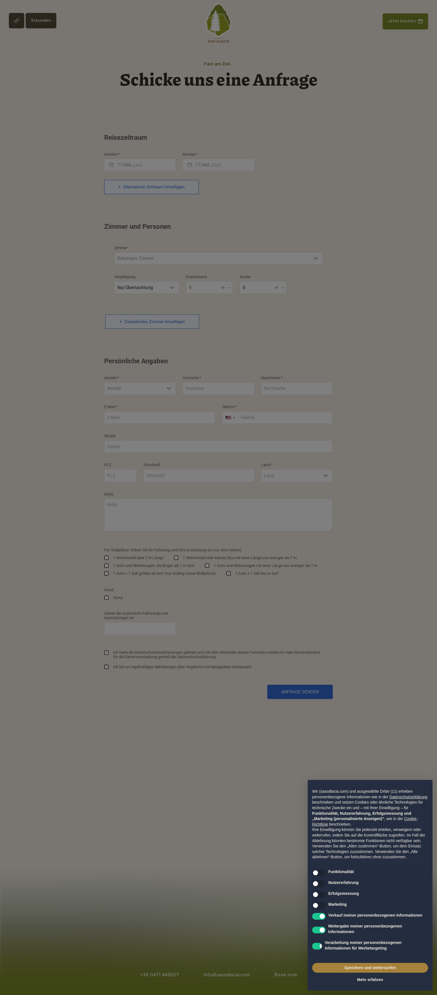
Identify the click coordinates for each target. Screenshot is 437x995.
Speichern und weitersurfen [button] (370, 967)
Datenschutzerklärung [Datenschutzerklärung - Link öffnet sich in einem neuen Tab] (408, 797)
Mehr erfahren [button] (370, 979)
